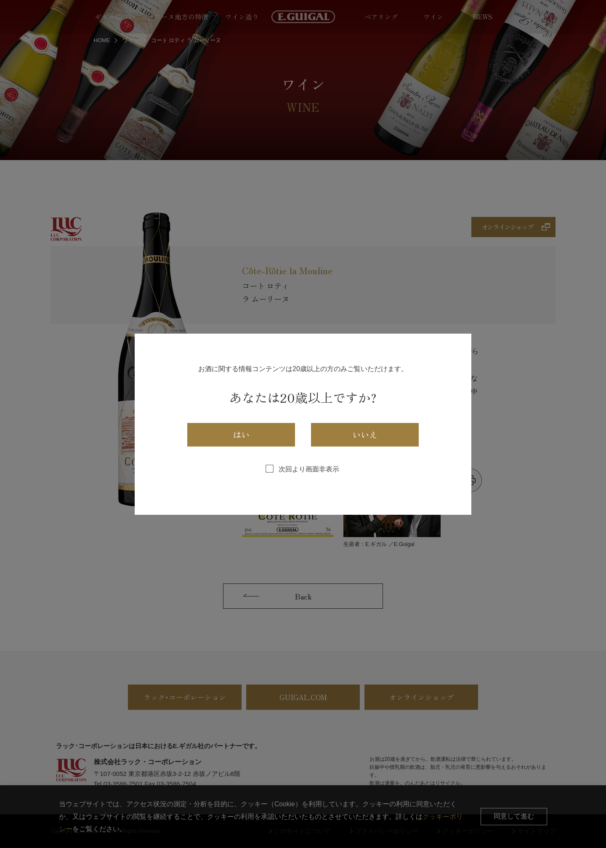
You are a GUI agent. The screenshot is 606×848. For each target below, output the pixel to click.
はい (241, 434)
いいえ (364, 434)
